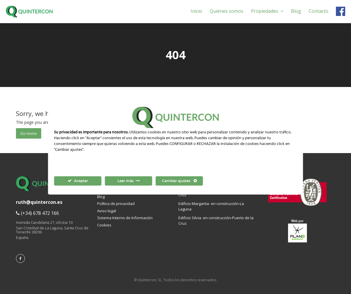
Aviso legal (106, 210)
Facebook (340, 11)
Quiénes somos (226, 11)
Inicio (196, 11)
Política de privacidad (116, 203)
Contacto (318, 11)
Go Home (28, 133)
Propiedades (267, 11)
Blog (296, 11)
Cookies (104, 225)
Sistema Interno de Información (125, 217)
